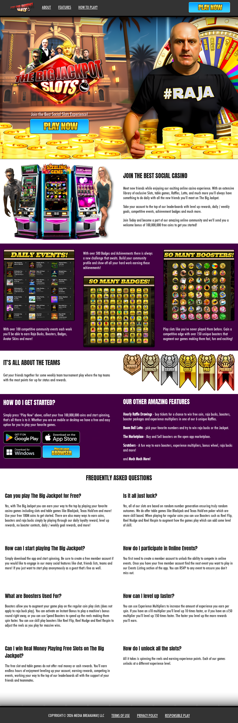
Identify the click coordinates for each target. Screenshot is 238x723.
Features (64, 7)
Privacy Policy (147, 715)
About (46, 7)
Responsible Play (177, 715)
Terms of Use (120, 715)
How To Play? (88, 7)
